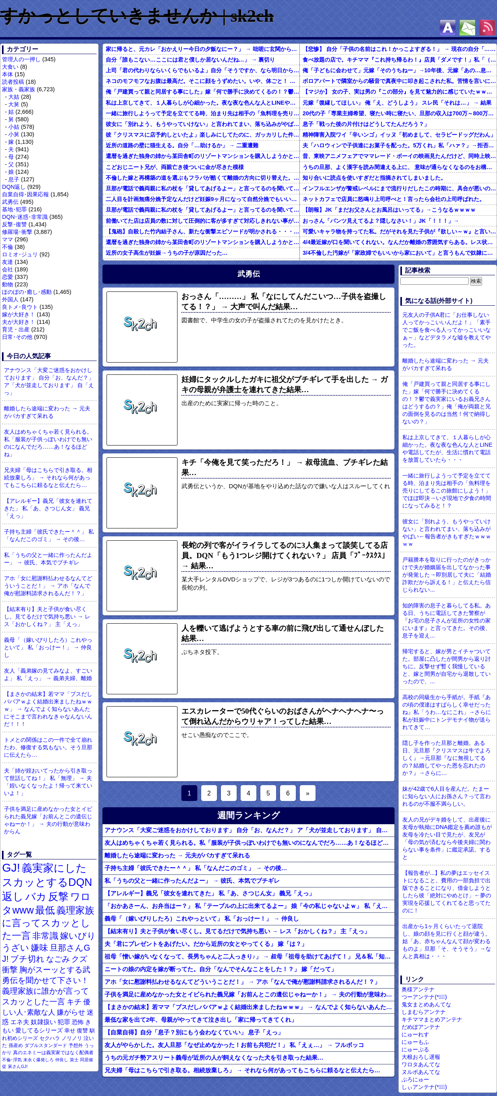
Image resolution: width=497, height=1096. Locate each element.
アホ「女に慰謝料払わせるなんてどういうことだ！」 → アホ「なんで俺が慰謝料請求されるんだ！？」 (48, 585)
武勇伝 (10, 202)
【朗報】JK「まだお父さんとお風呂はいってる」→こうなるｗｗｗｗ (389, 210)
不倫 (7, 247)
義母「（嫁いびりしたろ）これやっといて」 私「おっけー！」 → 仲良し (48, 647)
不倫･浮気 (12, 1059)
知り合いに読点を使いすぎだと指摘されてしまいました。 (374, 178)
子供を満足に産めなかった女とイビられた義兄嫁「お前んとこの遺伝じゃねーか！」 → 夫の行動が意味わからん (48, 820)
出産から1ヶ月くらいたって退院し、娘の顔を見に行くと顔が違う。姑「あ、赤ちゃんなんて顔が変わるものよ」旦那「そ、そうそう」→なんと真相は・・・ (446, 941)
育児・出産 (16, 329)
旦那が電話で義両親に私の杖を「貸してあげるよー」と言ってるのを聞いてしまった (202, 188)
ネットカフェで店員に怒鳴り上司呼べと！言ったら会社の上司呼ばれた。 (394, 199)
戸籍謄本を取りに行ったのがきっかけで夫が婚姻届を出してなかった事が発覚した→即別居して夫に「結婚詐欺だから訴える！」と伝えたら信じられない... (446, 574)
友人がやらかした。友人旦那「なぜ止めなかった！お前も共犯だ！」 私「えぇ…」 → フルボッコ (234, 1044)
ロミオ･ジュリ (20, 254)
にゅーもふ (415, 1042)
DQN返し (14, 187)
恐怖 (78, 1022)
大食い (10, 67)
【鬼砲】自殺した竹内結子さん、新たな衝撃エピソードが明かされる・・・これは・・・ (202, 231)
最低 (45, 910)
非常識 (45, 936)
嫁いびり (78, 936)
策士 (74, 1059)
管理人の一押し (21, 59)
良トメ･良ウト (20, 307)
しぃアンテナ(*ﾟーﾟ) (424, 1087)
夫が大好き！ (18, 322)
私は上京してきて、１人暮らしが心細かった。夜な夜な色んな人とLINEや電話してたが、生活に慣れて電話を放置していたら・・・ (202, 103)
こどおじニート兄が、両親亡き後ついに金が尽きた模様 (175, 167)
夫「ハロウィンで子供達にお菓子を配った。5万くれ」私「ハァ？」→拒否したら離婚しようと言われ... (400, 145)
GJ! (11, 867)
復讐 (82, 1031)
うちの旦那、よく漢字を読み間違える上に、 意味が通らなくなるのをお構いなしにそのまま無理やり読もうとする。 (400, 167)
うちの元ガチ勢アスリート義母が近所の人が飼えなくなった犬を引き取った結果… (214, 1057)
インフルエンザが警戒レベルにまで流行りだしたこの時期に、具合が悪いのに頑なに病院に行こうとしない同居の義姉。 (400, 188)
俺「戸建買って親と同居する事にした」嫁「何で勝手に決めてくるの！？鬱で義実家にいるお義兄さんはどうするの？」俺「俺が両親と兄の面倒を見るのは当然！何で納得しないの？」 (202, 91)
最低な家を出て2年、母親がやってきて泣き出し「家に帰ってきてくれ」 (201, 1019)
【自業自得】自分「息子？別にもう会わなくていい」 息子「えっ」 (194, 1032)
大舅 (13, 104)
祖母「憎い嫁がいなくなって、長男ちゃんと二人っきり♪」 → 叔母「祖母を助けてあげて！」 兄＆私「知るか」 (249, 956)
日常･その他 (17, 337)
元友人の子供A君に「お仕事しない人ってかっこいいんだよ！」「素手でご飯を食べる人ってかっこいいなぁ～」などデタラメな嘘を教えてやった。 (446, 330)
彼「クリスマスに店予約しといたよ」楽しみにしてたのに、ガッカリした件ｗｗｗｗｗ (202, 135)
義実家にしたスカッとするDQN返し (47, 882)
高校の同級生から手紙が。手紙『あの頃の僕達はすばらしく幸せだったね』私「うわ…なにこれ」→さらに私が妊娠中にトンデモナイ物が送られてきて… (446, 712)
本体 (7, 74)
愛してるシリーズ (39, 1030)
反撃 (58, 896)
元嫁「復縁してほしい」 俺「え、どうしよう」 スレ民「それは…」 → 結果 (397, 103)
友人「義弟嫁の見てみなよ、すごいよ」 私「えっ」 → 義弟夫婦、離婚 (48, 674)
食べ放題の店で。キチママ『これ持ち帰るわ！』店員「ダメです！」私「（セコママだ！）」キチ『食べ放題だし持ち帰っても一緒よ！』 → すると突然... (400, 59)
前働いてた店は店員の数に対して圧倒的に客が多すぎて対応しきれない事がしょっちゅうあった (202, 221)
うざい (15, 948)
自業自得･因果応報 (25, 194)
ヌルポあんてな (421, 1072)
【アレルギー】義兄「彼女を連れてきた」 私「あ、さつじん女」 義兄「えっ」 (48, 508)
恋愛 (7, 277)
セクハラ (49, 1038)
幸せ (69, 1030)
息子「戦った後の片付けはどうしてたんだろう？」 (366, 124)
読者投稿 (13, 82)
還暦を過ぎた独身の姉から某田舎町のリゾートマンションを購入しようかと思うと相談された (202, 156)
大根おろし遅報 (421, 1057)
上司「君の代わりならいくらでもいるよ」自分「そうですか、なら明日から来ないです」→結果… (202, 70)
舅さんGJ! (18, 1066)
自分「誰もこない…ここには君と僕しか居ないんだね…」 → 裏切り (190, 59)
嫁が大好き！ (18, 314)
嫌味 (39, 948)
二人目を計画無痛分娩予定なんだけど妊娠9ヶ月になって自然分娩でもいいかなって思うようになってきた (202, 199)
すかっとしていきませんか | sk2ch (137, 16)
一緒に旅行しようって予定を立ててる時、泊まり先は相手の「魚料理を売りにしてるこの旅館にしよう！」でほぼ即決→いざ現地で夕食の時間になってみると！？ (202, 113)
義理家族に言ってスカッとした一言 (48, 923)
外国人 (10, 299)
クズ (79, 959)
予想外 (76, 1045)
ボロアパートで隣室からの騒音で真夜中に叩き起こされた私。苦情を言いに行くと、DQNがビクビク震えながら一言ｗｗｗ (400, 81)
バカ (36, 896)
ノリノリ (72, 1038)
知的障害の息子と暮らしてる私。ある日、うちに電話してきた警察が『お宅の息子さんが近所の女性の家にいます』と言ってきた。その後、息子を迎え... (446, 620)
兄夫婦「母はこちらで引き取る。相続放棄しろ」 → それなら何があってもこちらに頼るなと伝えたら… (48, 477)
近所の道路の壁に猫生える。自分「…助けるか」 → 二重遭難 (182, 145)
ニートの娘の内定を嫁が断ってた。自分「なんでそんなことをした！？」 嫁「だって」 (221, 969)
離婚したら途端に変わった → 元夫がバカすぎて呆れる (47, 412)
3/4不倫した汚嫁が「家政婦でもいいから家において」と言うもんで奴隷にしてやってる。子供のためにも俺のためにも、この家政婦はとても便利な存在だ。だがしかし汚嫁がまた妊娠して (400, 253)
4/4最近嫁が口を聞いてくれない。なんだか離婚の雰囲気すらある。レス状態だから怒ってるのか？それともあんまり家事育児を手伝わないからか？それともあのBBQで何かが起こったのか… (400, 242)
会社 (7, 269)
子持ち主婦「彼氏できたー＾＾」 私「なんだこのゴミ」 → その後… (49, 535)
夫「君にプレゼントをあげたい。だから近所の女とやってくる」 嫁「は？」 (206, 943)
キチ (74, 1002)
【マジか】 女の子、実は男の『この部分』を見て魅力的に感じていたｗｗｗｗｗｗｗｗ (400, 91)
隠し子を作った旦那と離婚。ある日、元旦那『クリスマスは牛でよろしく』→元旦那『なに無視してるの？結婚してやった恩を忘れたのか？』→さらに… (446, 758)
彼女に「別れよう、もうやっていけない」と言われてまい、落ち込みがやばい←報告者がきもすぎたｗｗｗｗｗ (202, 124)
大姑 (13, 97)
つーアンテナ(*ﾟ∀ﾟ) (424, 997)
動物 (7, 284)
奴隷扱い (43, 1022)
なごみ (58, 959)
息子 (13, 179)
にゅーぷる (415, 1049)
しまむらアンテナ (424, 1012)
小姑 (13, 127)
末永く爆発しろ (38, 1059)
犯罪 (64, 1022)
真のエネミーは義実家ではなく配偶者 (53, 1052)
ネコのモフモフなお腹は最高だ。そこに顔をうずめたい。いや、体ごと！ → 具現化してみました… (202, 81)
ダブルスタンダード (45, 1045)
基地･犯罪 (14, 209)
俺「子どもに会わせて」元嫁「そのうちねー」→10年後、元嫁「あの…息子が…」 (400, 70)
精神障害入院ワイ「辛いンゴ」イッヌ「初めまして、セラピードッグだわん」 (399, 135)
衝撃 (10, 969)
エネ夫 (19, 1021)
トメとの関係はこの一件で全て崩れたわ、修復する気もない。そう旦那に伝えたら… (48, 747)
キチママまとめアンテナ (432, 1019)
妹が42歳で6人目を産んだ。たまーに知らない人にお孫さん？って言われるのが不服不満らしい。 (446, 796)
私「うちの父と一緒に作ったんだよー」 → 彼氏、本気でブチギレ (48, 559)
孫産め (16, 1045)
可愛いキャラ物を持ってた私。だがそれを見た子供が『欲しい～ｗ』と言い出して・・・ (400, 231)
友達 (7, 262)
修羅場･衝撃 (17, 232)
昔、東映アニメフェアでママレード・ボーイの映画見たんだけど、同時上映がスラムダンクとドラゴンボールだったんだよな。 (400, 156)
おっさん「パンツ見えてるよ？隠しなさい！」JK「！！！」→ (381, 221)
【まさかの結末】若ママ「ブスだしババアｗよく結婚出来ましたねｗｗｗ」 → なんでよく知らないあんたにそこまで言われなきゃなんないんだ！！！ (48, 709)
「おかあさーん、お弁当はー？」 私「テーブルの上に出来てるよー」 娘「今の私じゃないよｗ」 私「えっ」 (249, 905)
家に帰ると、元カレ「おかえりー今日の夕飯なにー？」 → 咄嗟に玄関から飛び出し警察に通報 (202, 49)
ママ (7, 239)
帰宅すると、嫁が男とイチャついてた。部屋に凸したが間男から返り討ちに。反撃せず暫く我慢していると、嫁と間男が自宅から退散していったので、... (446, 666)
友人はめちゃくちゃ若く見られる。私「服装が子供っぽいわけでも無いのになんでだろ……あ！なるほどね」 (48, 443)
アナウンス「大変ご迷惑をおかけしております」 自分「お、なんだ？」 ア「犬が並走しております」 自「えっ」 (49, 381)
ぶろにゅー (415, 1079)
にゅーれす (415, 1034)
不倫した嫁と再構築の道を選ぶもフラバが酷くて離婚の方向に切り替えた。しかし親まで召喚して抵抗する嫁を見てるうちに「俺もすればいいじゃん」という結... (202, 178)
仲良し (61, 1059)
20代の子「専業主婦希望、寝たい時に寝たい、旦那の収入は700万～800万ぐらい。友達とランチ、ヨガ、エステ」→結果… (400, 113)
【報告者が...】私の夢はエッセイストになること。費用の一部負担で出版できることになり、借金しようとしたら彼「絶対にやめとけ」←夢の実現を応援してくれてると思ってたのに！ (446, 892)
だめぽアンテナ (421, 1027)
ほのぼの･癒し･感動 (27, 292)
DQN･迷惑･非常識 (25, 217)
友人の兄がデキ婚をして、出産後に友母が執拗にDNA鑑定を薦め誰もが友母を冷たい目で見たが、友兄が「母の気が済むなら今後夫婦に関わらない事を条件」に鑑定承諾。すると (446, 838)
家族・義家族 (18, 89)
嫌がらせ (71, 1012)
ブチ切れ (27, 958)
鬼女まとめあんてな (426, 1004)
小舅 (13, 134)
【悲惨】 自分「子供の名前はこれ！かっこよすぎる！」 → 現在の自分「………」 (400, 49)
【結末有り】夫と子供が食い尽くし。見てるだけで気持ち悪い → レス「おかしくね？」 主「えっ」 (47, 616)
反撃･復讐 (14, 224)
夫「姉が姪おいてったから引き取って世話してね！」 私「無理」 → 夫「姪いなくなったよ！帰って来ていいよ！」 (48, 781)
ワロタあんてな (421, 1064)
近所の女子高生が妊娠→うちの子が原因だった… (167, 253)
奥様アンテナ (418, 989)
